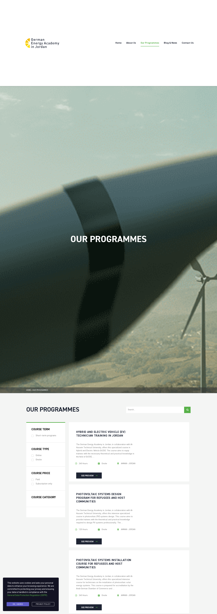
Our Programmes (150, 43)
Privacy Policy (43, 605)
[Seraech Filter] (155, 410)
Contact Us (188, 43)
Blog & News (170, 43)
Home (118, 43)
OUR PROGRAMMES (40, 390)
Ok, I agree (18, 605)
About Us (131, 43)
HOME (28, 390)
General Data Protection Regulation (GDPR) (27, 597)
